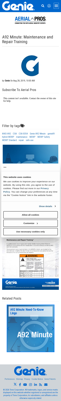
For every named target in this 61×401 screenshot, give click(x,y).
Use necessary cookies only (30, 231)
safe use (29, 140)
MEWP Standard (9, 140)
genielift (51, 133)
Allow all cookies (30, 215)
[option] (30, 328)
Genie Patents (50, 379)
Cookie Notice (37, 379)
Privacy (27, 379)
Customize (30, 223)
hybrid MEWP (8, 137)
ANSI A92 (6, 133)
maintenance (21, 137)
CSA (15, 133)
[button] (8, 328)
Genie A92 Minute (38, 133)
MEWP (32, 137)
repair (21, 140)
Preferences (10, 379)
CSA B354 (23, 133)
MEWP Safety (43, 137)
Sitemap (19, 379)
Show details (45, 206)
